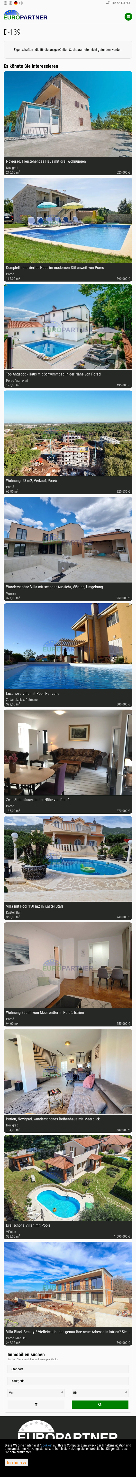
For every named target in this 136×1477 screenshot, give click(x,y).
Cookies (46, 1445)
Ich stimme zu (16, 1462)
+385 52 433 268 (118, 3)
